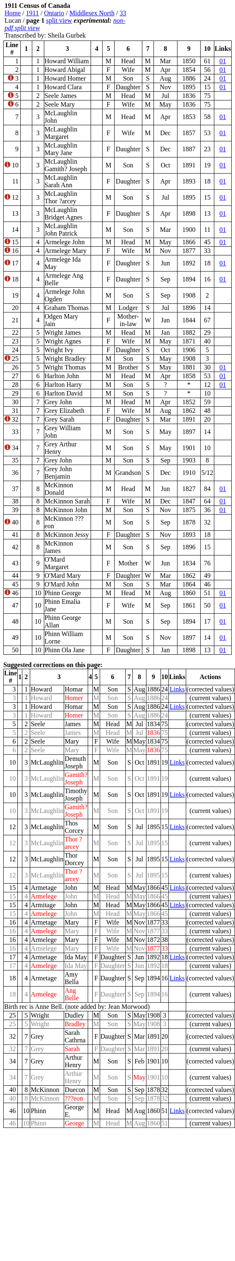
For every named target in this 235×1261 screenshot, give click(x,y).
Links (177, 689)
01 (222, 60)
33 (123, 13)
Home (13, 13)
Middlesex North (92, 13)
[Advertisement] (182, 20)
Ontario (54, 13)
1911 (32, 13)
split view (59, 20)
